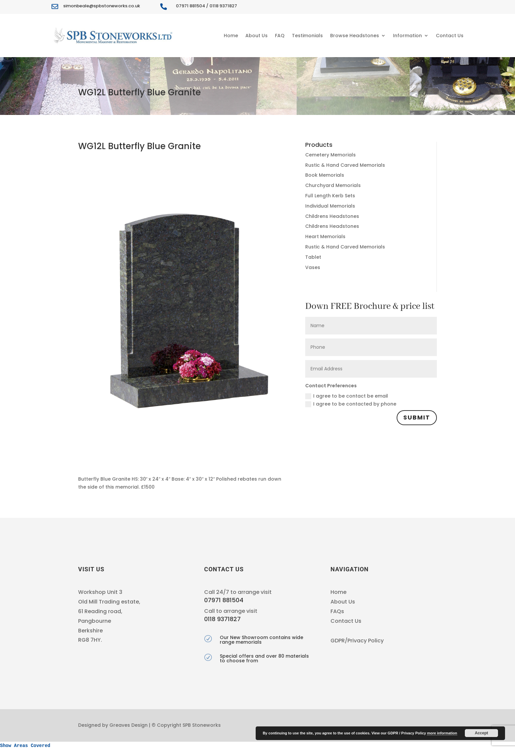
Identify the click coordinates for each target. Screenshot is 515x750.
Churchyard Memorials (333, 185)
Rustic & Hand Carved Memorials (345, 165)
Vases (312, 267)
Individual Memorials (330, 206)
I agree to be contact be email (346, 396)
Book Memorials (324, 175)
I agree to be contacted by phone (350, 404)
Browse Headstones (354, 35)
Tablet (313, 257)
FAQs (337, 611)
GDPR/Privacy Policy (357, 640)
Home (231, 35)
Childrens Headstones (332, 216)
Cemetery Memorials (330, 154)
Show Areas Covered (25, 745)
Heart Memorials (325, 236)
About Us (256, 35)
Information (407, 35)
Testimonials (307, 35)
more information (442, 733)
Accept (481, 733)
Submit (416, 417)
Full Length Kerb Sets (330, 195)
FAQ (280, 35)
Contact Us (449, 35)
